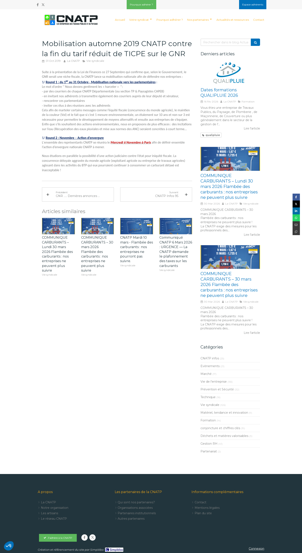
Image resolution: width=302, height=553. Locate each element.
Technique (208, 397)
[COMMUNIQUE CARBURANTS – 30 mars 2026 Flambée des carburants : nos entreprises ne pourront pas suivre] (230, 257)
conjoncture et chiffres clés (220, 428)
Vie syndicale (209, 405)
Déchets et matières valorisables (224, 436)
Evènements (210, 366)
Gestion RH (208, 444)
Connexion (256, 548)
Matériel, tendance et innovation (224, 412)
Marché (206, 374)
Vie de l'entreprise (213, 381)
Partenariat (208, 451)
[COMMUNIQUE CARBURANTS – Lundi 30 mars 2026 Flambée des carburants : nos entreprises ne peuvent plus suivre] (230, 159)
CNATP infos (209, 358)
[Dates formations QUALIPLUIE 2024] (230, 73)
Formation (208, 420)
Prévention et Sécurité (217, 389)
